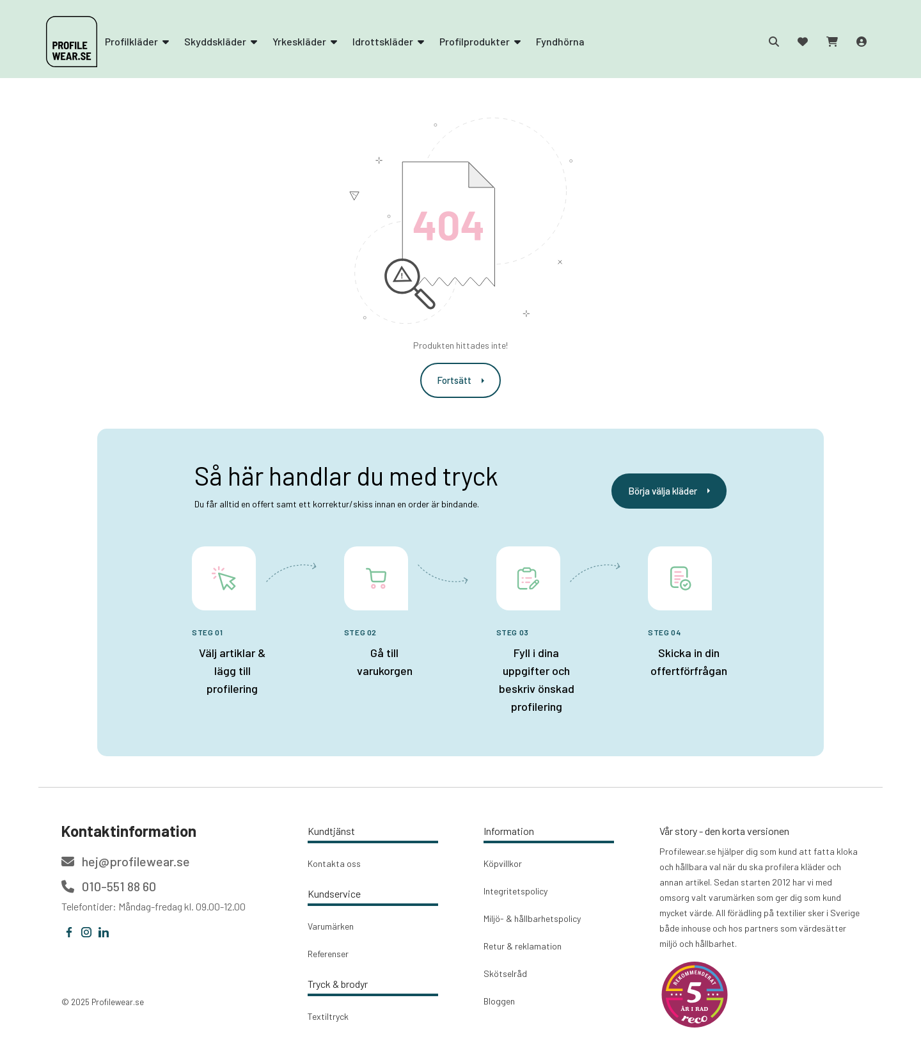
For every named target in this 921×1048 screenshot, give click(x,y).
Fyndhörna (560, 41)
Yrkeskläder (304, 41)
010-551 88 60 (108, 886)
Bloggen (499, 1001)
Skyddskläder (220, 41)
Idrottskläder (388, 41)
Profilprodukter (480, 41)
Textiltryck (328, 1016)
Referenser (328, 953)
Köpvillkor (503, 863)
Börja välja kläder (669, 490)
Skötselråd (505, 973)
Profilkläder (137, 41)
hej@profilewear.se (125, 861)
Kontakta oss (334, 863)
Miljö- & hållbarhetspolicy (532, 918)
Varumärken (331, 926)
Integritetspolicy (515, 890)
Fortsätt (460, 380)
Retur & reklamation (523, 946)
